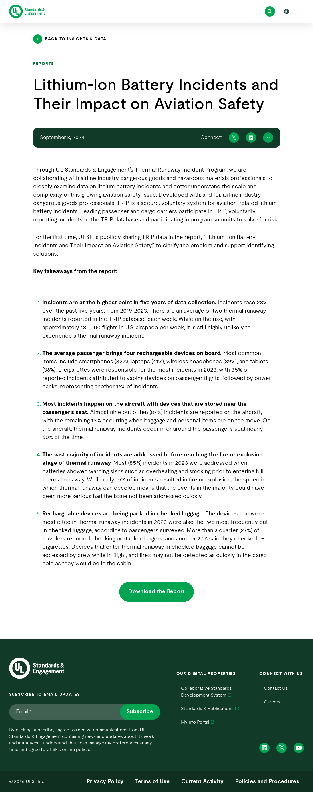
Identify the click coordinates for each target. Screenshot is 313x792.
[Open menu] (301, 11)
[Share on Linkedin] (251, 137)
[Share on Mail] (268, 137)
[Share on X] (234, 137)
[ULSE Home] (27, 11)
